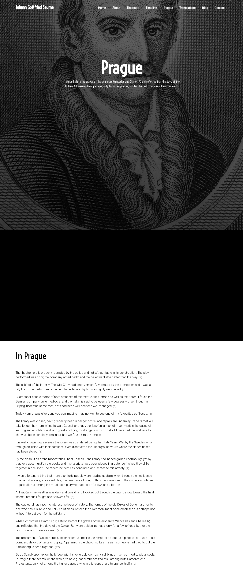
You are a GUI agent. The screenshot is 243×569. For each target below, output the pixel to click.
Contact (220, 8)
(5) (101, 434)
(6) (40, 451)
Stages (168, 8)
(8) (118, 484)
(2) (123, 389)
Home (102, 8)
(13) (133, 563)
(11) (59, 530)
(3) (114, 406)
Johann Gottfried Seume (35, 7)
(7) (127, 468)
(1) (140, 377)
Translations (187, 8)
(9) (72, 497)
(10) (63, 513)
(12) (57, 547)
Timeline (151, 8)
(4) (150, 413)
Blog (205, 8)
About (116, 8)
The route (133, 8)
